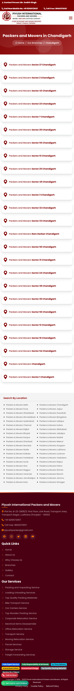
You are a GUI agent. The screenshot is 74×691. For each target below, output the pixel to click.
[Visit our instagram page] (11, 536)
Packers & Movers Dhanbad (19, 441)
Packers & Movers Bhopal (18, 433)
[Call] (9, 675)
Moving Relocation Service (19, 639)
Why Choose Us (13, 560)
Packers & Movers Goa (16, 466)
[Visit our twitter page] (18, 536)
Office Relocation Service (18, 629)
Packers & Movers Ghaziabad (20, 413)
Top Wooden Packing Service (21, 613)
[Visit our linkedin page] (25, 536)
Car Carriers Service (16, 608)
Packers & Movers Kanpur (18, 437)
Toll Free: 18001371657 (55, 8)
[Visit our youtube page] (32, 536)
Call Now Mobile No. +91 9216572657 (20, 8)
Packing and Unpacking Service (22, 587)
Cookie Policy (37, 686)
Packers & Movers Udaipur (52, 421)
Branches (10, 565)
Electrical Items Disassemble (20, 623)
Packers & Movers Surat (17, 461)
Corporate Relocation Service (21, 618)
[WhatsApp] (15, 683)
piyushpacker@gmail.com (18, 530)
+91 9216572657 (12, 519)
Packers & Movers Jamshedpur (21, 478)
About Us (10, 554)
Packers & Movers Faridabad (19, 457)
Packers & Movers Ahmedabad (20, 417)
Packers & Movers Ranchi (51, 474)
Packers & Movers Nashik (51, 437)
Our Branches (35, 42)
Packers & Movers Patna (51, 466)
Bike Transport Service (17, 603)
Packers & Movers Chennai (18, 425)
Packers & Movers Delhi (17, 405)
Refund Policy (52, 686)
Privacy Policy (22, 686)
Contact (9, 575)
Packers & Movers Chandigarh (54, 405)
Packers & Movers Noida (17, 449)
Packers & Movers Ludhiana (53, 449)
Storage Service (13, 649)
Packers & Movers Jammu (52, 478)
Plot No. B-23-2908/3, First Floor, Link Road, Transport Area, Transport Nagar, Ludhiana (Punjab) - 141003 (34, 513)
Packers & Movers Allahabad (53, 429)
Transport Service (14, 634)
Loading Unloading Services (20, 592)
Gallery (9, 570)
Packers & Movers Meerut (51, 441)
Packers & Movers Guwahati (53, 413)
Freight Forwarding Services (20, 654)
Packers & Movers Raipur (51, 461)
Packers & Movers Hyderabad (20, 421)
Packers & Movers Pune (17, 409)
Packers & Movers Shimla (51, 470)
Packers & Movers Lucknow (52, 453)
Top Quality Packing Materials (21, 597)
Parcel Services (13, 644)
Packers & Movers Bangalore (53, 417)
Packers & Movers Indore (51, 425)
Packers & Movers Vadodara (53, 457)
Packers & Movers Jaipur (51, 409)
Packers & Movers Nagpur (18, 470)
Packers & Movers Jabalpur (52, 433)
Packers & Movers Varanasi (19, 474)
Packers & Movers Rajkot (17, 429)
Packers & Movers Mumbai (18, 445)
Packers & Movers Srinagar (52, 482)
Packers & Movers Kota (17, 482)
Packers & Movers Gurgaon (52, 445)
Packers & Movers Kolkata (18, 453)
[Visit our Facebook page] (4, 536)
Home (19, 42)
